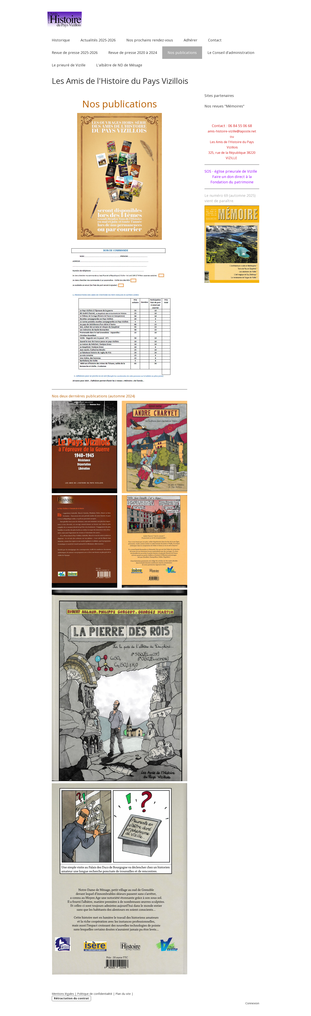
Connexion (252, 1003)
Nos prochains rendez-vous (149, 40)
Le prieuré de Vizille (68, 65)
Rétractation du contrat (71, 998)
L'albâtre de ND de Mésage (119, 65)
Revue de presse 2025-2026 (75, 52)
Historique (61, 40)
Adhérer (190, 40)
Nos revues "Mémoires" (224, 106)
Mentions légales (63, 994)
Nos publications (182, 52)
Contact (215, 40)
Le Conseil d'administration (230, 52)
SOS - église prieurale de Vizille (230, 171)
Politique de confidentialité (94, 994)
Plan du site (123, 994)
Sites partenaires (219, 95)
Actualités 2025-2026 (98, 40)
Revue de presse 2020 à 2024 (132, 52)
